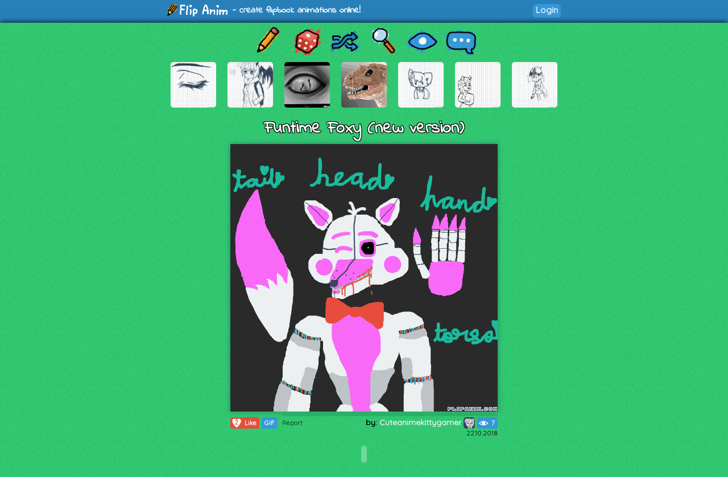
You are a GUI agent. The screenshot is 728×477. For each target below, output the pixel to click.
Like (244, 423)
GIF (269, 423)
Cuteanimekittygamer (427, 422)
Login (547, 10)
